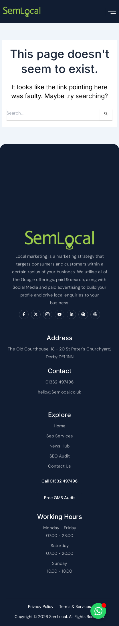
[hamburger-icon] (112, 12)
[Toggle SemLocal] (98, 611)
